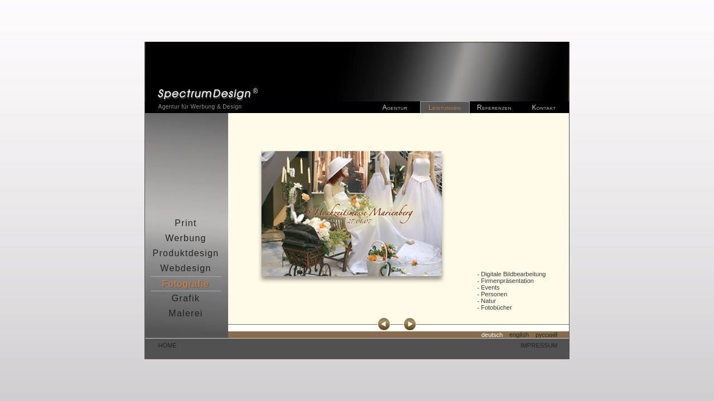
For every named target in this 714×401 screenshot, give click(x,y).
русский (546, 334)
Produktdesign (186, 253)
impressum (539, 345)
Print (185, 223)
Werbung (185, 238)
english (519, 334)
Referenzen (494, 107)
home (167, 345)
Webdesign (185, 268)
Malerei (185, 313)
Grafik (186, 298)
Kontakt (544, 107)
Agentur (394, 107)
